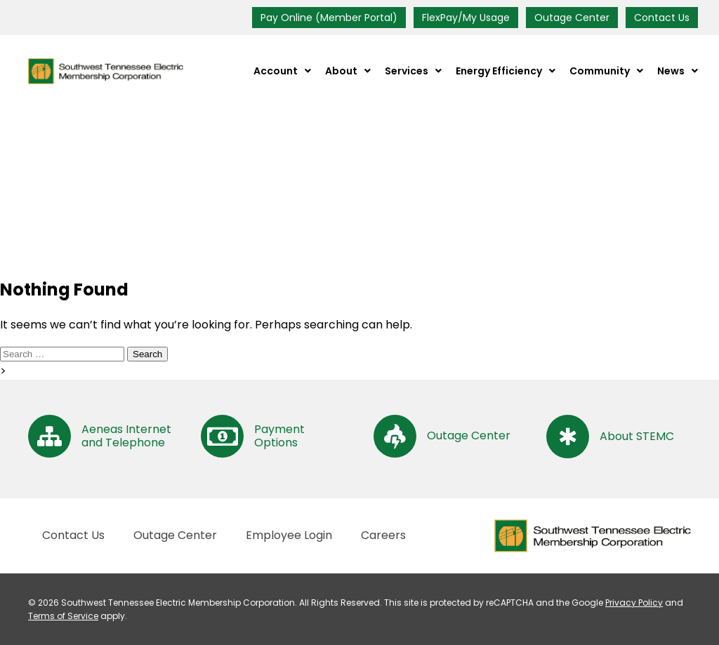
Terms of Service (63, 616)
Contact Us (662, 18)
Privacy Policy (634, 603)
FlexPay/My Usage (466, 18)
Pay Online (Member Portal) (328, 18)
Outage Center (571, 18)
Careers (383, 535)
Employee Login (289, 535)
